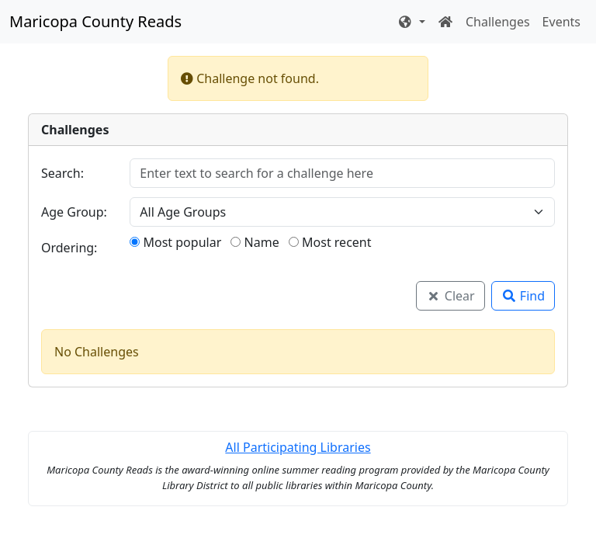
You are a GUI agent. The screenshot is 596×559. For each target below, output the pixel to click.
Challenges (498, 21)
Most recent (330, 242)
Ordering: (69, 247)
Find (523, 295)
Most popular (175, 242)
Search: (62, 173)
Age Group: (74, 211)
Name (254, 242)
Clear (450, 295)
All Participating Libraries (297, 447)
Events (561, 21)
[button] (411, 21)
